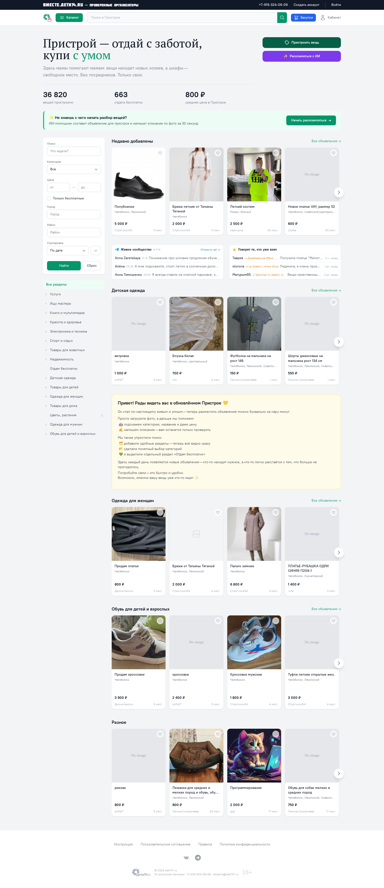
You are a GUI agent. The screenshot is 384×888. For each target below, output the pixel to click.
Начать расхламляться (311, 120)
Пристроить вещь (302, 42)
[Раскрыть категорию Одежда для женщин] (46, 397)
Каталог (69, 17)
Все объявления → (326, 141)
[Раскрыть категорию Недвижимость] (46, 359)
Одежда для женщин (133, 500)
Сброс (92, 266)
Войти (336, 5)
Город (51, 206)
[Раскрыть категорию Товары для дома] (46, 406)
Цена (50, 180)
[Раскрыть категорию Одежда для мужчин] (46, 424)
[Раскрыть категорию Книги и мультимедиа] (46, 313)
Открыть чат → (210, 249)
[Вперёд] (339, 192)
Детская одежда (128, 290)
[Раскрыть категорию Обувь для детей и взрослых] (46, 434)
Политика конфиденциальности (245, 844)
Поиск (51, 143)
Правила (205, 844)
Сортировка (55, 243)
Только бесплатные (68, 198)
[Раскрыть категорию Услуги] (46, 294)
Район (51, 225)
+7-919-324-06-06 (273, 5)
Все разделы (56, 284)
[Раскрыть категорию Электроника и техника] (46, 331)
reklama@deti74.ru (225, 874)
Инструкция (123, 844)
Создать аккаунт (306, 5)
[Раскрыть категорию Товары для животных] (46, 350)
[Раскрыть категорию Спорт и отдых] (46, 341)
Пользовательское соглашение (166, 844)
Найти (64, 266)
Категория (54, 161)
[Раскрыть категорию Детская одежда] (46, 378)
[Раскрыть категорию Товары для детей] (46, 387)
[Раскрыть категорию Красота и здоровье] (46, 322)
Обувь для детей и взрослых (140, 609)
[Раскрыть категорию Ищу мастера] (46, 304)
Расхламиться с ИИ (301, 56)
